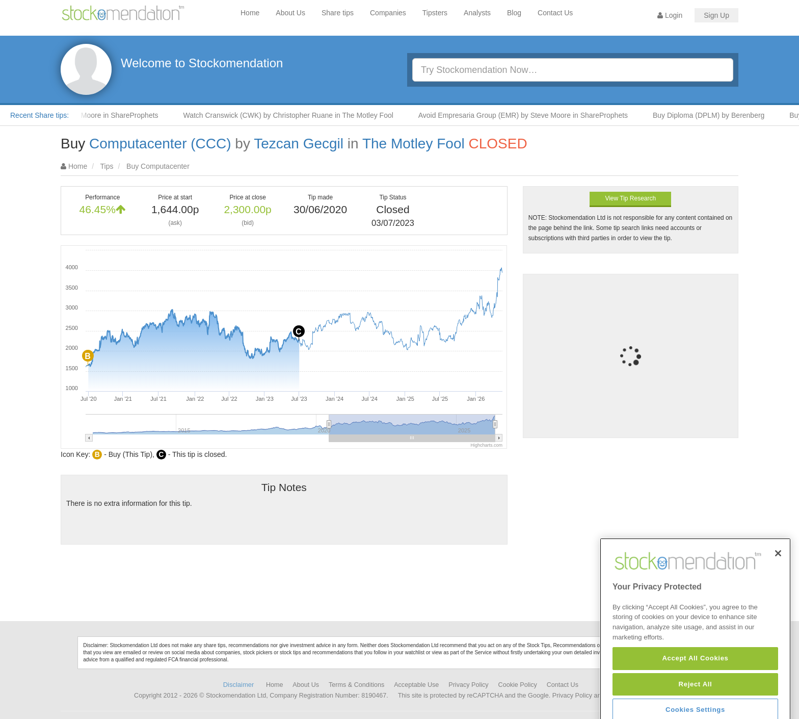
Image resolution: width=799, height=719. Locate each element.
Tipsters (434, 13)
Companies (388, 13)
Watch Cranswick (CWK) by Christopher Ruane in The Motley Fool (293, 115)
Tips (107, 166)
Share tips (338, 13)
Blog (514, 13)
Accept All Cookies (695, 691)
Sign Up (716, 15)
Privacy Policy (468, 684)
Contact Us (555, 13)
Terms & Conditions (356, 684)
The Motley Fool (413, 143)
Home (250, 13)
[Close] (778, 586)
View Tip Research (630, 198)
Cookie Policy (517, 684)
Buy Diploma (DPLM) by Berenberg (713, 115)
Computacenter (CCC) (160, 143)
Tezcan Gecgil (298, 143)
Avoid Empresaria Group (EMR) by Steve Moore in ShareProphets (528, 115)
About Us (290, 13)
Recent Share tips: (39, 115)
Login (669, 15)
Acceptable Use (416, 684)
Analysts (477, 13)
